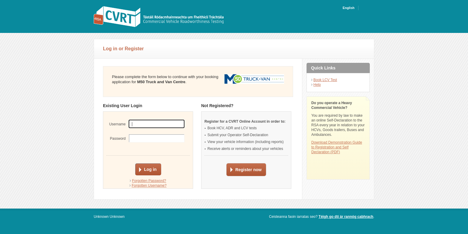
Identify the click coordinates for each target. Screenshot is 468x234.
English (349, 8)
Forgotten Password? (149, 181)
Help (317, 85)
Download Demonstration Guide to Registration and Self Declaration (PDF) (336, 147)
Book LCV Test (325, 80)
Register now (248, 169)
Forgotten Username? (149, 185)
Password (118, 138)
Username (117, 124)
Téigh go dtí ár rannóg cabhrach (345, 217)
